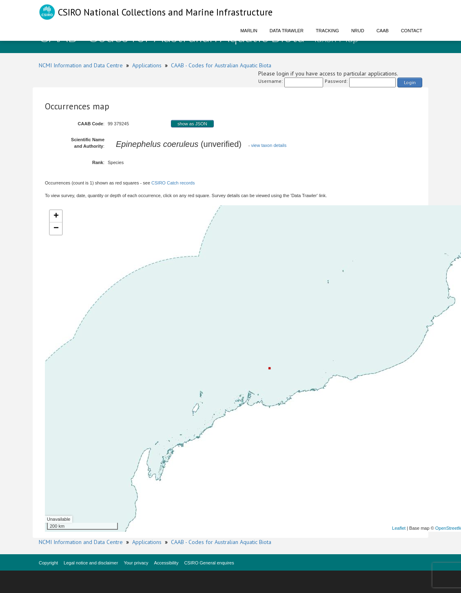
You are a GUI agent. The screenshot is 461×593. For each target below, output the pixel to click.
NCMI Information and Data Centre (81, 65)
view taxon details (268, 145)
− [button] (56, 228)
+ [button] (56, 216)
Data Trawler (287, 30)
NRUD (357, 30)
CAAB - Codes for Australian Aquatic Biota (221, 65)
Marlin (248, 30)
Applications (147, 65)
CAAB (383, 30)
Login (410, 82)
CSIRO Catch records (173, 182)
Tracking (327, 30)
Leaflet (399, 528)
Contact (411, 30)
